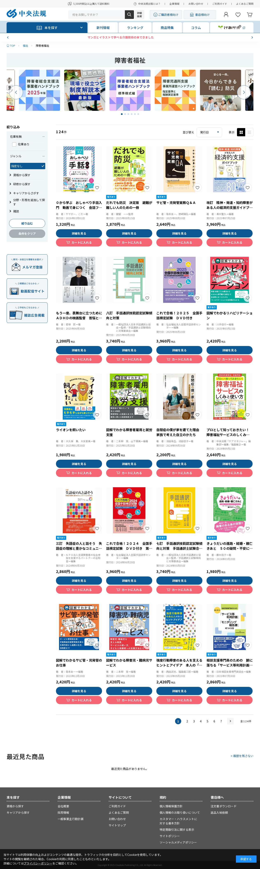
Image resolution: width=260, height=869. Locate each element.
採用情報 (63, 812)
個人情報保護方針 (171, 806)
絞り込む (27, 223)
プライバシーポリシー (38, 863)
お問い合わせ (195, 3)
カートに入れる (82, 242)
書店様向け (202, 15)
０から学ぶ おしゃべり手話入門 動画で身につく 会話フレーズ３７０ (79, 207)
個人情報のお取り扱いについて (180, 812)
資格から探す (15, 806)
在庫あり (20, 144)
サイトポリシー (170, 836)
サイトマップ (117, 825)
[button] (8, 37)
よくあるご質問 (244, 3)
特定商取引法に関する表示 (177, 829)
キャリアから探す (18, 812)
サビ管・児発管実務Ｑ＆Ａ (176, 202)
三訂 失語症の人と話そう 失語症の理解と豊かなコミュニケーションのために (79, 548)
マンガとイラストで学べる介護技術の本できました (130, 37)
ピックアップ (249, 132)
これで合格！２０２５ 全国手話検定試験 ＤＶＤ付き (179, 315)
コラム (196, 27)
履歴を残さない (243, 756)
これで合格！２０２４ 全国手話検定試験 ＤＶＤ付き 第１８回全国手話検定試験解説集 (129, 548)
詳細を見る (79, 233)
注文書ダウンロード (224, 806)
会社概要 (63, 806)
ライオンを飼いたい (71, 429)
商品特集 (167, 27)
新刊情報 (103, 27)
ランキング (135, 27)
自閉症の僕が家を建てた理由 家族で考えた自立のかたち (179, 432)
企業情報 (174, 3)
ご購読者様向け (168, 15)
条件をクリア (27, 233)
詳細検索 (139, 14)
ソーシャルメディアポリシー (178, 842)
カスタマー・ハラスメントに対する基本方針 (178, 821)
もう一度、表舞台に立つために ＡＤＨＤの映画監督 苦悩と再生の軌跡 (80, 317)
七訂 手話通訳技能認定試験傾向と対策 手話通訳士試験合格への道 (179, 548)
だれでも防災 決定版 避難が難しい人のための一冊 (129, 205)
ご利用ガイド (219, 3)
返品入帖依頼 (219, 812)
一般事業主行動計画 (71, 819)
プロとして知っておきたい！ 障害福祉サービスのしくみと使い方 (229, 434)
